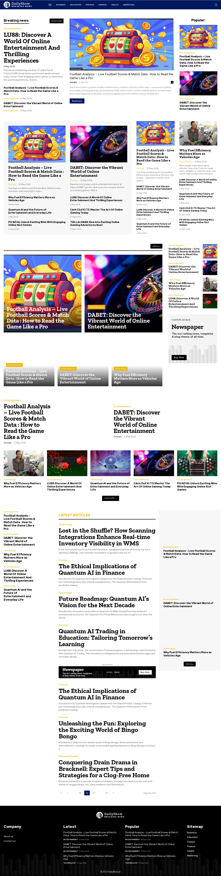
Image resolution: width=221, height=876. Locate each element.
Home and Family (68, 756)
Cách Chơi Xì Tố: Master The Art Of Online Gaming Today (96, 211)
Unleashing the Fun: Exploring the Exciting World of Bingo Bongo (102, 729)
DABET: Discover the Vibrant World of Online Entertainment (33, 105)
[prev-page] (61, 793)
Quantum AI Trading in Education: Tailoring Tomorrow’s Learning (106, 637)
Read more (77, 101)
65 (80, 793)
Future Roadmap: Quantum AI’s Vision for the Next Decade (104, 602)
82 (107, 793)
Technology (120, 368)
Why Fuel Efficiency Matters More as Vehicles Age (31, 199)
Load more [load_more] (110, 498)
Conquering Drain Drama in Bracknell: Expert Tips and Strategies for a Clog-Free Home (104, 768)
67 (94, 793)
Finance (63, 560)
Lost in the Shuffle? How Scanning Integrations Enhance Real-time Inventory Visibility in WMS (107, 536)
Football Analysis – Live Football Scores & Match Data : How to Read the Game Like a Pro (31, 91)
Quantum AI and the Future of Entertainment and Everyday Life (30, 211)
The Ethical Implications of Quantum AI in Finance (97, 569)
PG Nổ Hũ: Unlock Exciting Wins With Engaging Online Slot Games (36, 223)
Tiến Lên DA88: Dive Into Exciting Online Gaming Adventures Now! (94, 223)
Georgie (73, 82)
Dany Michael (185, 161)
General (63, 625)
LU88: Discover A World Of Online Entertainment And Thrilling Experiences (32, 47)
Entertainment (12, 29)
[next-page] (113, 793)
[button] (216, 4)
